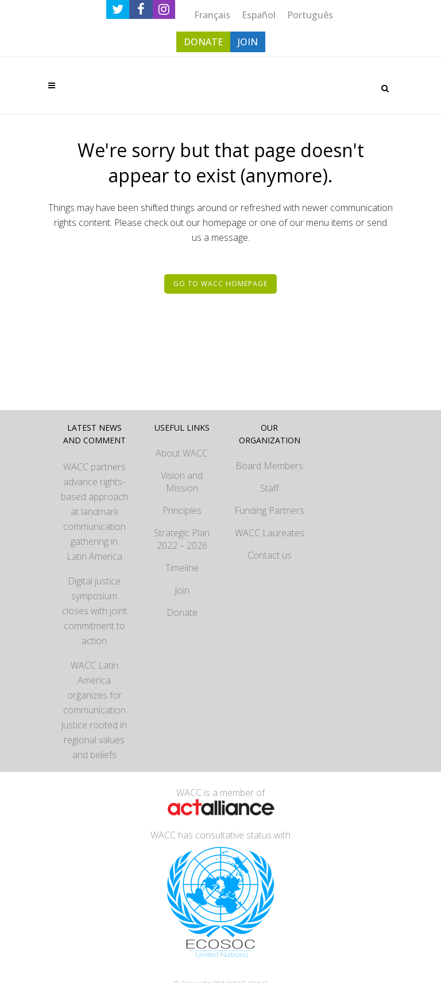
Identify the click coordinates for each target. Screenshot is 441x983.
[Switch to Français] (212, 14)
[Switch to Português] (310, 14)
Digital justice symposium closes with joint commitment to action (94, 611)
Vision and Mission (182, 481)
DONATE (203, 42)
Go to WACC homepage (220, 283)
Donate (182, 612)
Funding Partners (269, 510)
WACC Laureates (269, 532)
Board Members (269, 465)
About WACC (182, 453)
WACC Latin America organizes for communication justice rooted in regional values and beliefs (94, 710)
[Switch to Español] (258, 14)
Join (182, 590)
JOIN (248, 42)
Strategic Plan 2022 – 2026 (182, 539)
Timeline (182, 567)
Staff (269, 488)
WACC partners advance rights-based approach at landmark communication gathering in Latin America (94, 512)
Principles (182, 510)
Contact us (269, 555)
